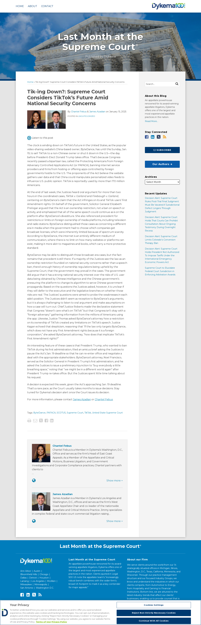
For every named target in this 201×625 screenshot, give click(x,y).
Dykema (110, 56)
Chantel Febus (79, 111)
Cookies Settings (154, 605)
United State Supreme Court (107, 412)
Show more (115, 480)
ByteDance (39, 412)
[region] (100, 612)
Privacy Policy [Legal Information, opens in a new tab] (59, 622)
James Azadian (97, 111)
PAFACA (51, 412)
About (32, 6)
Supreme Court (75, 412)
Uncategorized (86, 116)
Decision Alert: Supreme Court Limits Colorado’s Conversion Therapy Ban (161, 239)
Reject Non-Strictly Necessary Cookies (154, 613)
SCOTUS (61, 412)
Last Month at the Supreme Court (100, 41)
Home (20, 6)
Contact (47, 6)
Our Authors (158, 163)
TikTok (87, 412)
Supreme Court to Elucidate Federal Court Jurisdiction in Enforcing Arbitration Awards (160, 271)
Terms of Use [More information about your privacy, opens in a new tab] (43, 622)
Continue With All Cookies (154, 620)
